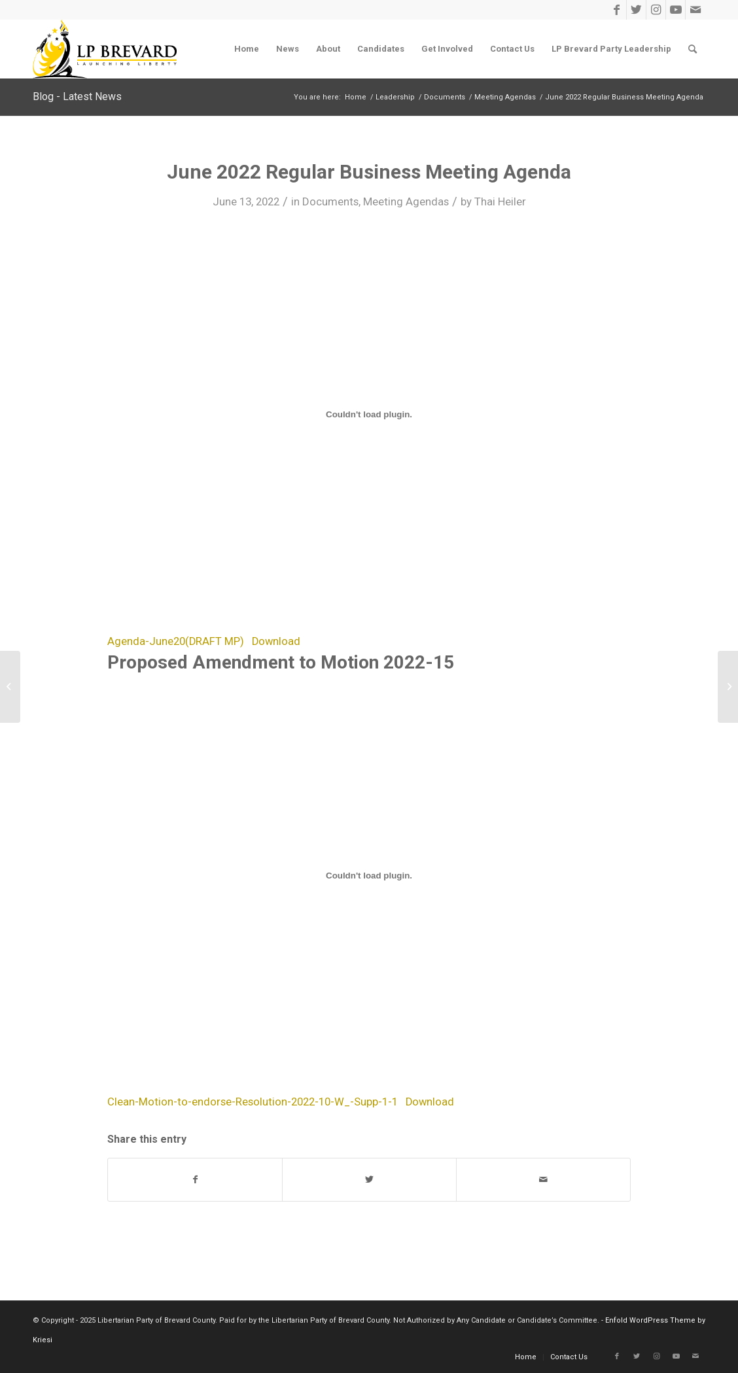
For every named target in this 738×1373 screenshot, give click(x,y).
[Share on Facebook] (195, 1179)
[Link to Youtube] (675, 10)
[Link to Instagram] (655, 10)
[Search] (692, 49)
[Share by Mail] (543, 1179)
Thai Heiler (500, 201)
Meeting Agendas (406, 201)
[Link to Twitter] (636, 10)
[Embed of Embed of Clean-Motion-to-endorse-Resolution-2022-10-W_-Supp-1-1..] (369, 876)
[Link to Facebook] (616, 10)
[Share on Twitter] (369, 1179)
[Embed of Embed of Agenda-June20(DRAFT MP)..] (369, 414)
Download (276, 641)
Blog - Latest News (77, 96)
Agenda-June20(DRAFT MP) (175, 641)
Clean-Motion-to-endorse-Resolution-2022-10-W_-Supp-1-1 (252, 1102)
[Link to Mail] (695, 10)
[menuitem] (247, 49)
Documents (330, 201)
